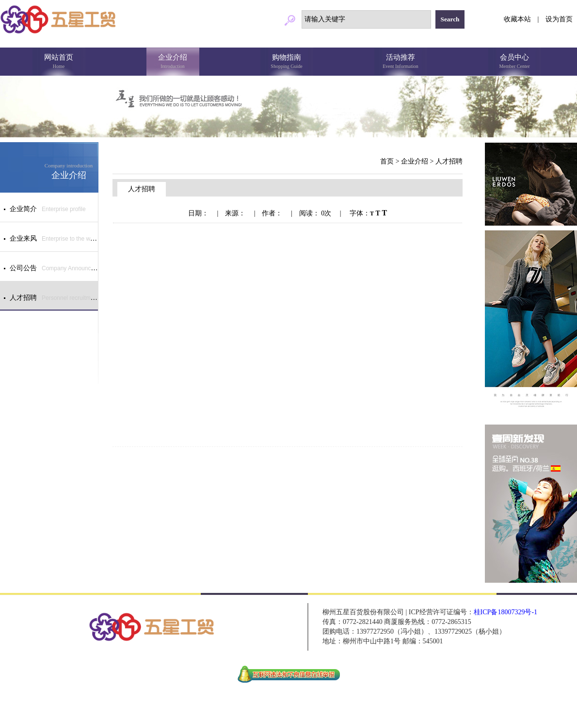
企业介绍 (172, 62)
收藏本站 (517, 19)
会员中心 (514, 62)
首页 (387, 161)
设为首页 (559, 19)
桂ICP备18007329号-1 (505, 612)
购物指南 (286, 62)
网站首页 (58, 62)
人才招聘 (449, 161)
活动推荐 (400, 62)
